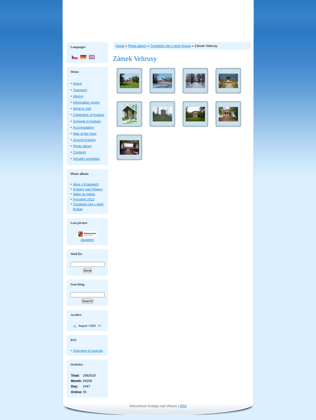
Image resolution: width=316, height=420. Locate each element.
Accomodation (83, 127)
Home (77, 83)
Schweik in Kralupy (87, 121)
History (78, 96)
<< (74, 325)
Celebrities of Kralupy (89, 115)
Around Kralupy (84, 140)
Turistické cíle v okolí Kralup (170, 46)
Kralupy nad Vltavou (88, 189)
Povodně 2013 (84, 199)
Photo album (82, 146)
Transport (80, 90)
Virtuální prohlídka (86, 159)
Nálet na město (84, 194)
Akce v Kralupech (86, 184)
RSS (183, 406)
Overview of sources (88, 351)
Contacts (79, 152)
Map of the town (85, 134)
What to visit (82, 109)
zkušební (87, 240)
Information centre (86, 102)
